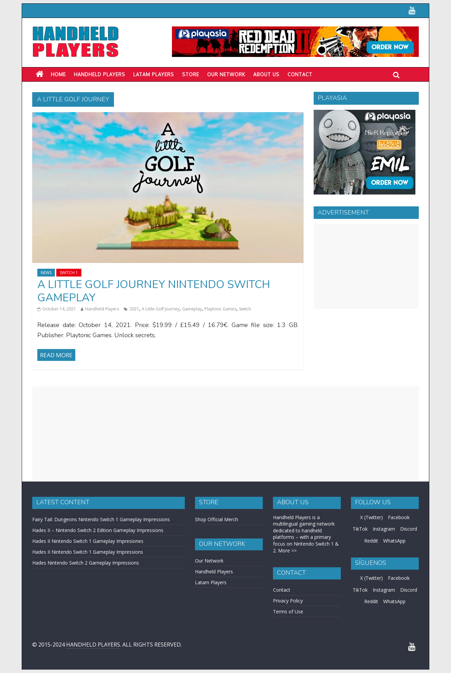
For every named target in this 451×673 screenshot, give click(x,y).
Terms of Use (288, 611)
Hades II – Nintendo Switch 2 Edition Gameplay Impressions (97, 530)
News (46, 273)
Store (190, 74)
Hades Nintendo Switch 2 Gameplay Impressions (85, 562)
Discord (408, 529)
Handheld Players (99, 74)
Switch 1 (69, 273)
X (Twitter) (371, 517)
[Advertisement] (366, 266)
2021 (134, 309)
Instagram (384, 529)
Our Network (226, 74)
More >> (287, 550)
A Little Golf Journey (160, 309)
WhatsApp (394, 540)
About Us (266, 74)
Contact (300, 74)
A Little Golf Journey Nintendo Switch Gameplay (153, 291)
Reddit (371, 540)
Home (58, 74)
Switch (245, 309)
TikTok (360, 529)
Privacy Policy (288, 600)
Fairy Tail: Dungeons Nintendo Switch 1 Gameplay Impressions (101, 519)
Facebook (399, 517)
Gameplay (192, 309)
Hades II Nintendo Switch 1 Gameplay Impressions (87, 552)
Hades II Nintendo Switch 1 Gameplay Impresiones (87, 541)
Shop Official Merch (216, 519)
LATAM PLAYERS (153, 74)
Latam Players (211, 582)
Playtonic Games (220, 309)
